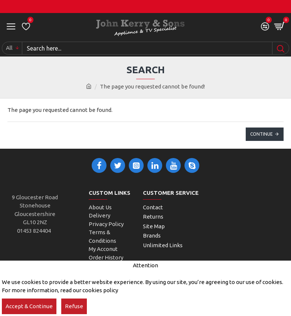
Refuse (74, 306)
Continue (261, 134)
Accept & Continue (29, 306)
